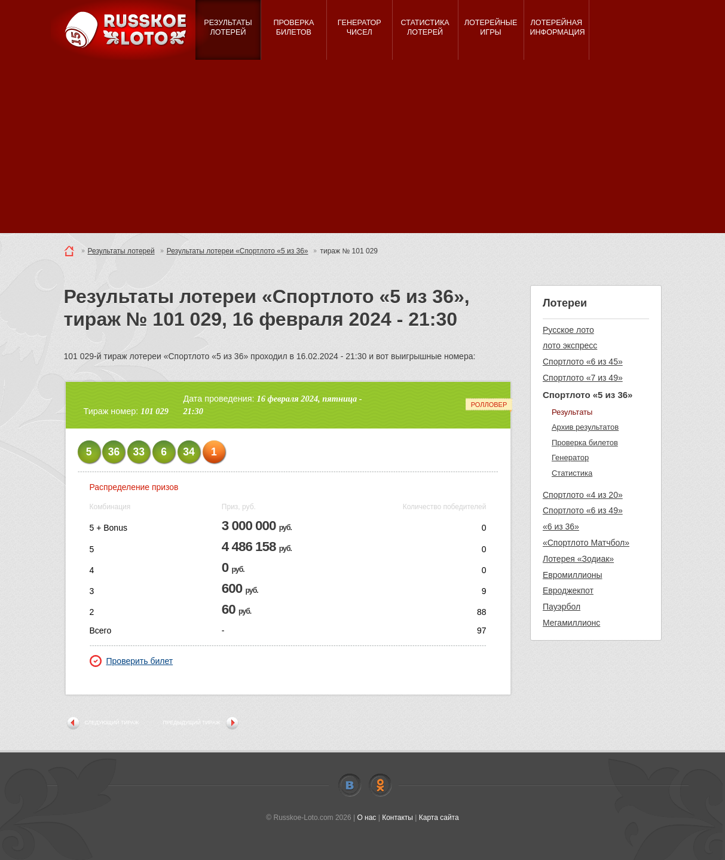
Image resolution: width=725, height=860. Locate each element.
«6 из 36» (561, 526)
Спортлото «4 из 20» (583, 495)
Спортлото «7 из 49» (583, 377)
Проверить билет (131, 661)
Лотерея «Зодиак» (578, 559)
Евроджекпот (568, 590)
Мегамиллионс (571, 623)
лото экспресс (570, 345)
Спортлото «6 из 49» (583, 510)
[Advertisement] (362, 149)
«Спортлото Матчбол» (586, 542)
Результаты (572, 412)
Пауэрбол (561, 606)
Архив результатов (585, 427)
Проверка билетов (585, 442)
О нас (366, 817)
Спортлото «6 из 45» (583, 361)
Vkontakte (350, 785)
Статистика (572, 473)
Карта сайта (439, 817)
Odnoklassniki (380, 785)
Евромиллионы (572, 575)
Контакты (397, 817)
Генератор (570, 457)
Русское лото (568, 330)
